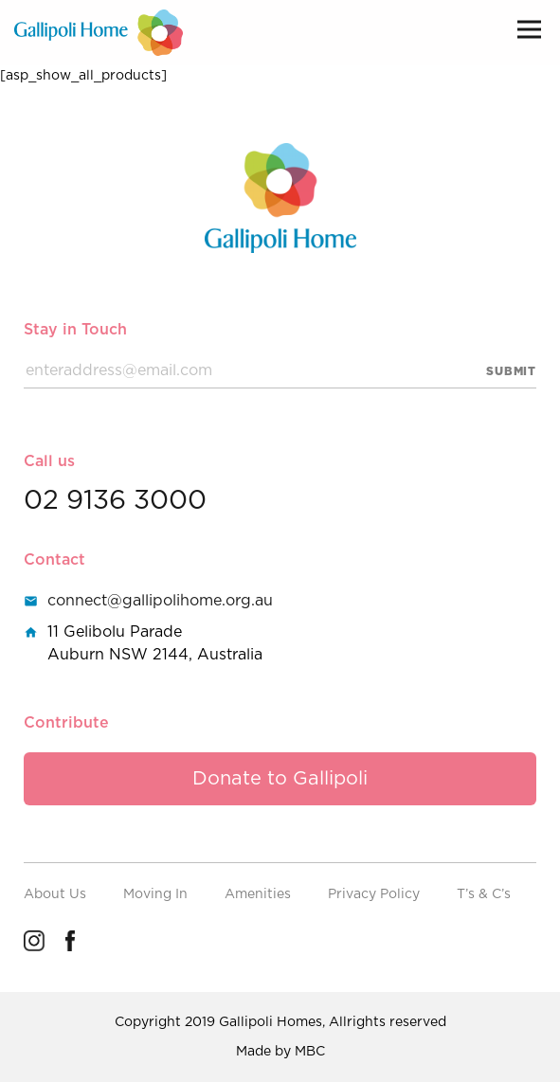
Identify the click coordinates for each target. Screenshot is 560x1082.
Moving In (155, 894)
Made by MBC (280, 1051)
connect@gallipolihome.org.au (160, 600)
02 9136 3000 (115, 501)
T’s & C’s (484, 894)
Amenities (258, 894)
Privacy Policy (374, 894)
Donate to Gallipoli (280, 778)
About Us (55, 894)
